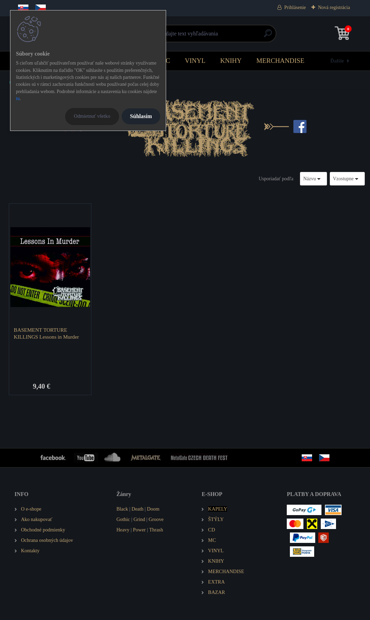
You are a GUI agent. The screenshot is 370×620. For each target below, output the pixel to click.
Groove (156, 519)
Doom (153, 509)
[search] (268, 36)
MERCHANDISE (280, 60)
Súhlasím (141, 116)
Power (139, 529)
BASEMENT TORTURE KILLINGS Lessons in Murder (46, 333)
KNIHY (231, 60)
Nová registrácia (334, 7)
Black (122, 509)
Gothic (123, 519)
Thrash (156, 529)
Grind (139, 519)
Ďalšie (337, 61)
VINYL (195, 60)
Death (137, 509)
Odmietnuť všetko (92, 116)
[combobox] (313, 178)
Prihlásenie (295, 7)
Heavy (123, 529)
